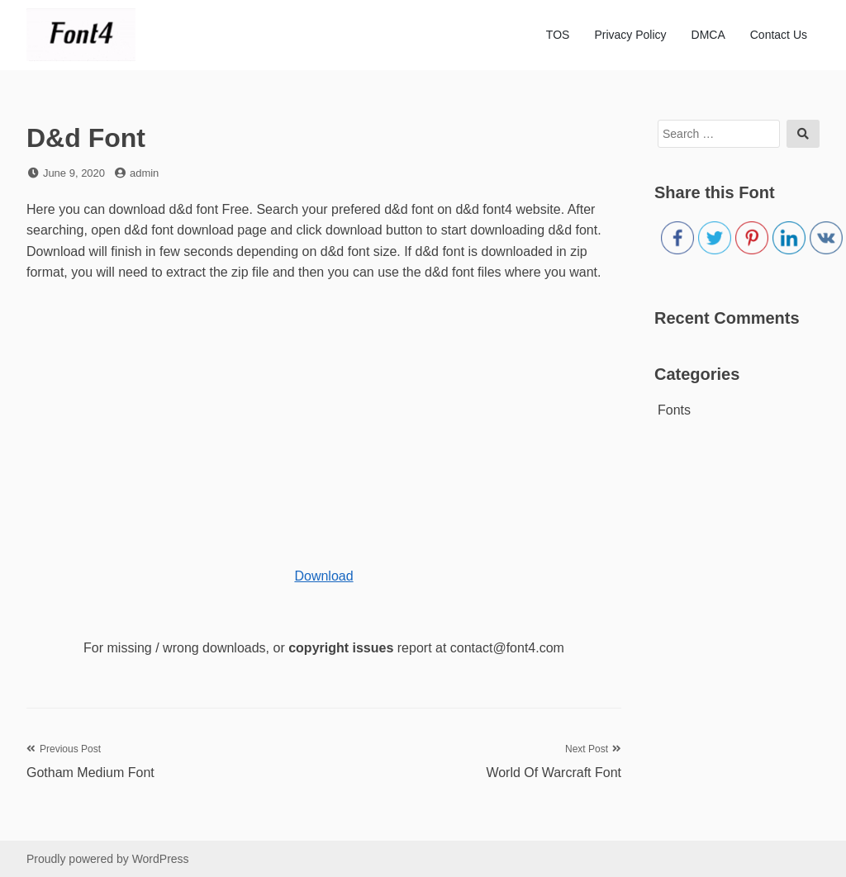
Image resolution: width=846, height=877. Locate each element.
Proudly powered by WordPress (107, 858)
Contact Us (778, 34)
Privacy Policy (630, 34)
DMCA (708, 34)
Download (323, 576)
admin (144, 173)
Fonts (674, 410)
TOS (558, 34)
